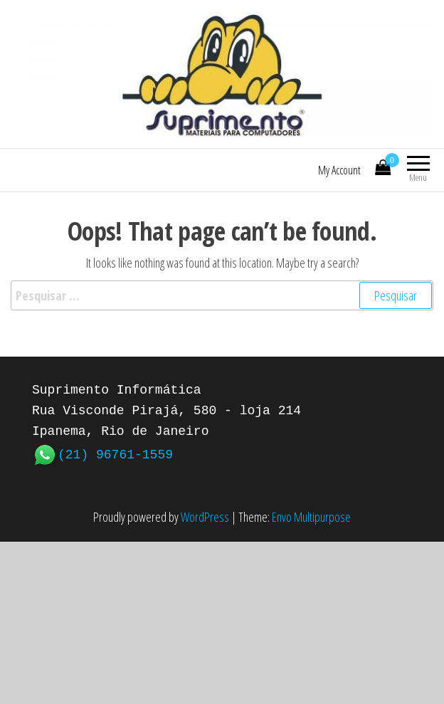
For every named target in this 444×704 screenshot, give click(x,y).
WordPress (205, 516)
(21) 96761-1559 (115, 453)
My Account (339, 170)
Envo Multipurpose (311, 516)
